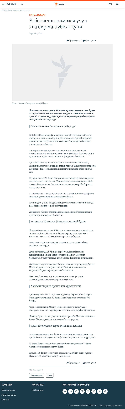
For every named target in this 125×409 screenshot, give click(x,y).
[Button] (73, 40)
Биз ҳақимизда (8, 390)
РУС (110, 4)
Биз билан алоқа (8, 395)
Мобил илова (37, 390)
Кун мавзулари (37, 15)
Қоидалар (5, 400)
